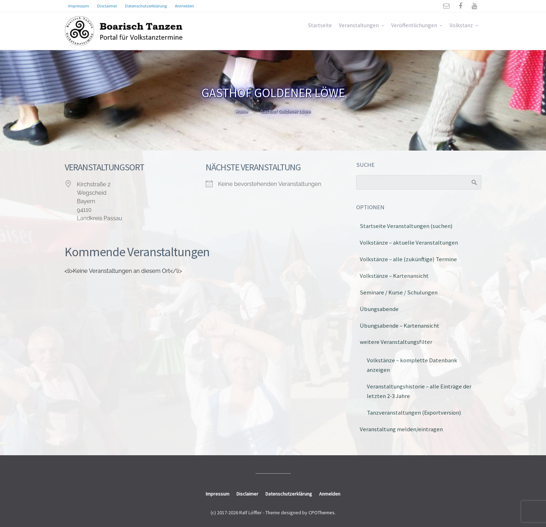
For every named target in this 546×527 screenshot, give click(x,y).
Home (242, 111)
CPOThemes (322, 512)
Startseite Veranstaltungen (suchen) (406, 226)
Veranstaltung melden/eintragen (401, 429)
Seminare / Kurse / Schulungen (399, 292)
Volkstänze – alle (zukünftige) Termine (408, 259)
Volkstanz (461, 25)
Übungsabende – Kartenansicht (399, 325)
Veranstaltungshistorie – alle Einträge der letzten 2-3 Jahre (419, 391)
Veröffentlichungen (414, 25)
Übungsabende (379, 309)
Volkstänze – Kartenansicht (394, 276)
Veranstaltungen (359, 25)
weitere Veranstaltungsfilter (396, 342)
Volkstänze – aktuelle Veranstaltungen (409, 242)
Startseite (320, 25)
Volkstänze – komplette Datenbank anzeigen (412, 365)
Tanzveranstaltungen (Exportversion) (414, 412)
